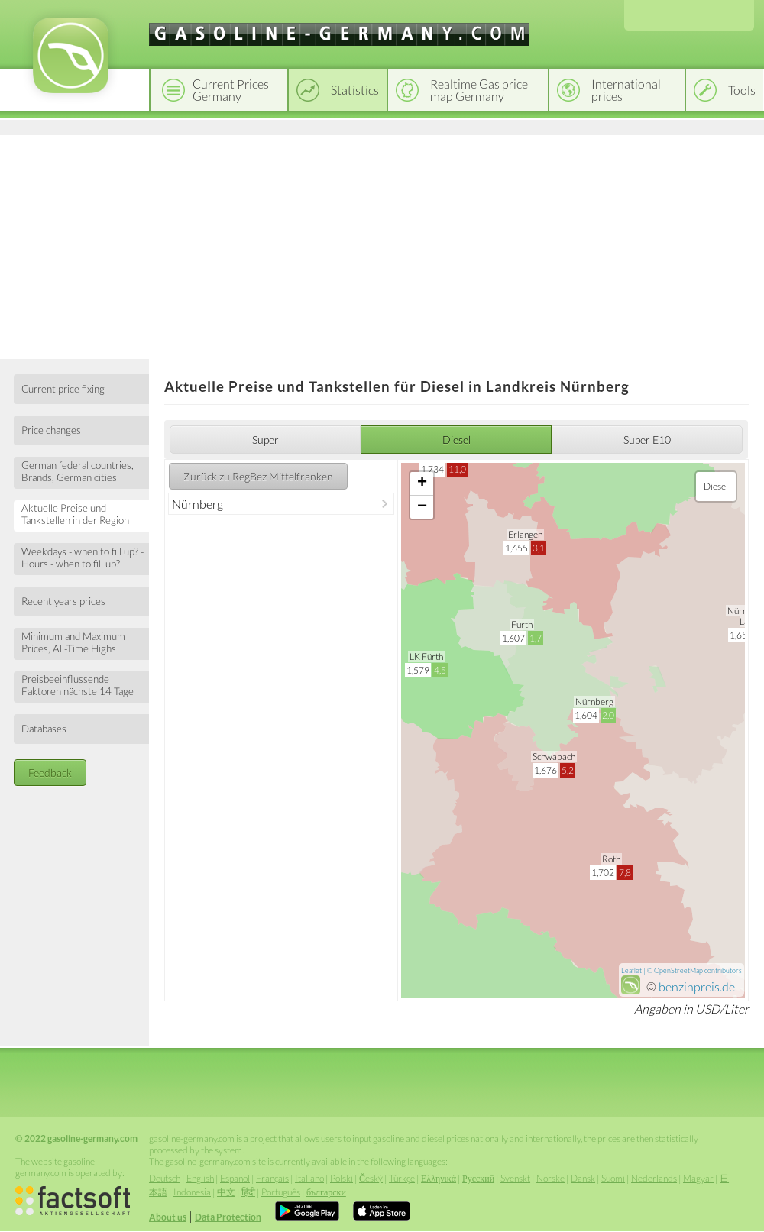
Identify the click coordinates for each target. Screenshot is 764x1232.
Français (272, 1178)
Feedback (50, 772)
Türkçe (402, 1178)
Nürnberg (197, 503)
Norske (550, 1178)
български (326, 1192)
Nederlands (654, 1178)
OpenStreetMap (678, 970)
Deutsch (164, 1178)
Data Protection (228, 1217)
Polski (341, 1178)
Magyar (698, 1178)
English (200, 1178)
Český (371, 1178)
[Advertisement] (382, 244)
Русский (478, 1178)
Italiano (309, 1178)
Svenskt (515, 1178)
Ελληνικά (438, 1178)
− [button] (422, 507)
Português (280, 1192)
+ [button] (422, 483)
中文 (226, 1192)
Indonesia (192, 1192)
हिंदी (248, 1192)
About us (167, 1217)
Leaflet (631, 970)
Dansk (583, 1178)
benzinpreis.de (697, 986)
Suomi (613, 1178)
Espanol (235, 1178)
